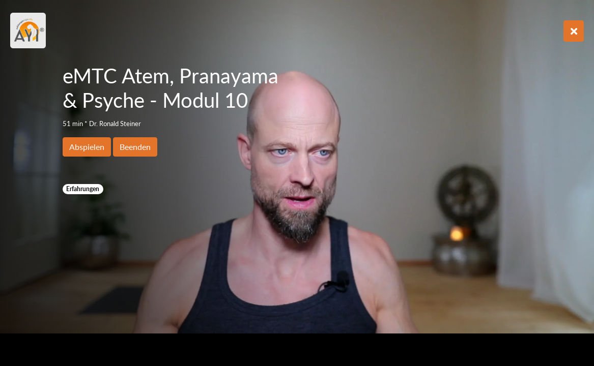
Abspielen (86, 146)
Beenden (135, 146)
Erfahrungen (82, 189)
